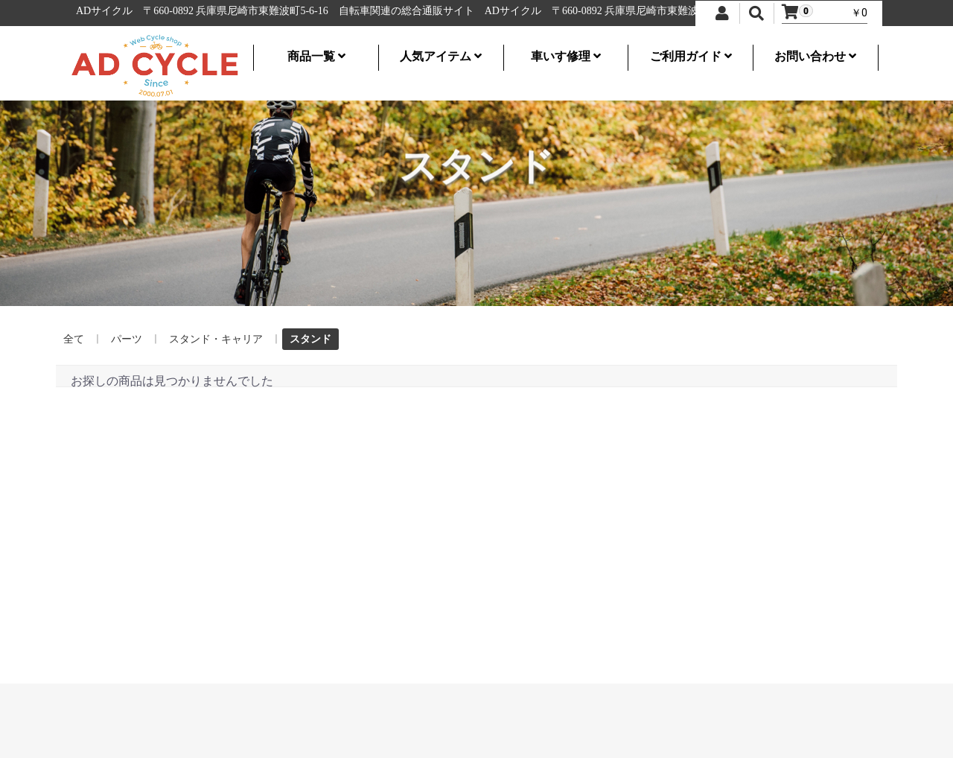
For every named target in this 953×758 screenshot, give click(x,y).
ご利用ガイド (691, 56)
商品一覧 (316, 56)
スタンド (310, 339)
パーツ (126, 339)
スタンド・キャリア (216, 339)
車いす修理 (566, 56)
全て (73, 339)
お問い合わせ (815, 56)
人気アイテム (441, 56)
